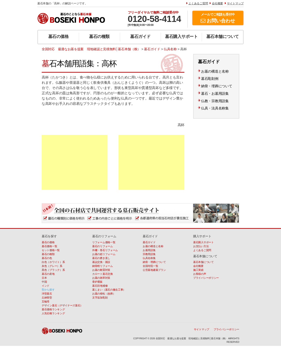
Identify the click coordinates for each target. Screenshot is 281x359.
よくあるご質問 (202, 250)
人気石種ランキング (53, 313)
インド (45, 285)
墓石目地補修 (100, 285)
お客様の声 (199, 273)
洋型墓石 (47, 293)
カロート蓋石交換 (102, 273)
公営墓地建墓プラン (154, 269)
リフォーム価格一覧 (103, 242)
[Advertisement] (75, 162)
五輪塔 (45, 301)
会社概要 (198, 266)
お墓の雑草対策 (101, 277)
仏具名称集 (149, 258)
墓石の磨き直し (101, 258)
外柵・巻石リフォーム (105, 250)
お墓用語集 (149, 250)
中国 (44, 281)
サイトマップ (201, 329)
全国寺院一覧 (150, 266)
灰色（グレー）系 (52, 266)
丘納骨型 (47, 297)
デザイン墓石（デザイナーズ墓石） (62, 305)
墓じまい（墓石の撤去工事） (109, 289)
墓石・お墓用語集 (215, 93)
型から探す (48, 289)
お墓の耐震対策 (101, 269)
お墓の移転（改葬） (103, 293)
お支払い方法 (201, 246)
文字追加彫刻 (100, 297)
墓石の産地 (48, 273)
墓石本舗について (222, 36)
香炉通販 (97, 281)
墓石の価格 (58, 36)
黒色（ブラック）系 (53, 269)
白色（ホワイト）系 (53, 262)
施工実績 (198, 269)
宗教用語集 (149, 254)
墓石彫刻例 (209, 78)
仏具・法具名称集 (215, 108)
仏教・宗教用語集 (215, 101)
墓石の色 (47, 258)
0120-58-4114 (154, 19)
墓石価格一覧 (49, 246)
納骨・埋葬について (216, 86)
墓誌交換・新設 (101, 262)
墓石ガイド (140, 36)
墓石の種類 (99, 36)
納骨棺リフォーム (102, 266)
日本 (44, 277)
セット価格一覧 (51, 250)
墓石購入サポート (181, 36)
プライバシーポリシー (206, 277)
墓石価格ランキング (53, 309)
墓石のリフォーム (102, 246)
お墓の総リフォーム (103, 254)
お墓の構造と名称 (215, 71)
